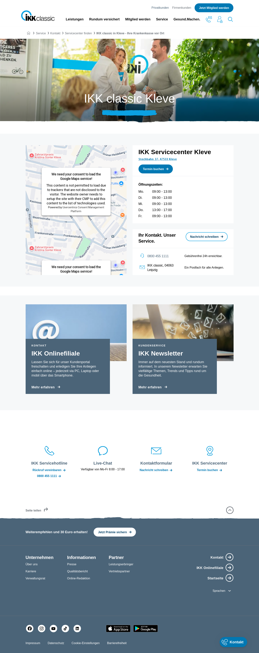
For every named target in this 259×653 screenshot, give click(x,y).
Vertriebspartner (119, 571)
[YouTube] (53, 628)
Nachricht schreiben (156, 470)
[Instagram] (41, 628)
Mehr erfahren (43, 387)
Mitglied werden (137, 19)
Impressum (33, 643)
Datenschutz (56, 643)
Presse (71, 564)
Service (162, 19)
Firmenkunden (181, 7)
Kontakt (55, 33)
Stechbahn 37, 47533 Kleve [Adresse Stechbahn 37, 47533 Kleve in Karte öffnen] (158, 159)
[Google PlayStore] (145, 628)
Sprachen (219, 590)
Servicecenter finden (78, 33)
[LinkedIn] (77, 628)
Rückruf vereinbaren (49, 470)
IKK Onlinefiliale (210, 568)
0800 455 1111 (158, 256)
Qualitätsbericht (77, 571)
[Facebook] (29, 628)
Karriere (31, 571)
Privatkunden (160, 7)
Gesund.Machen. (186, 19)
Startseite (215, 578)
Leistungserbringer (121, 564)
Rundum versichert (104, 19)
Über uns (32, 564)
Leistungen (75, 19)
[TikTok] (65, 628)
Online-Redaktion (78, 578)
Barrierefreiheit (117, 643)
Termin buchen (210, 470)
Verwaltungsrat (35, 578)
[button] (229, 510)
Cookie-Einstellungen (86, 643)
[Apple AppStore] (118, 628)
